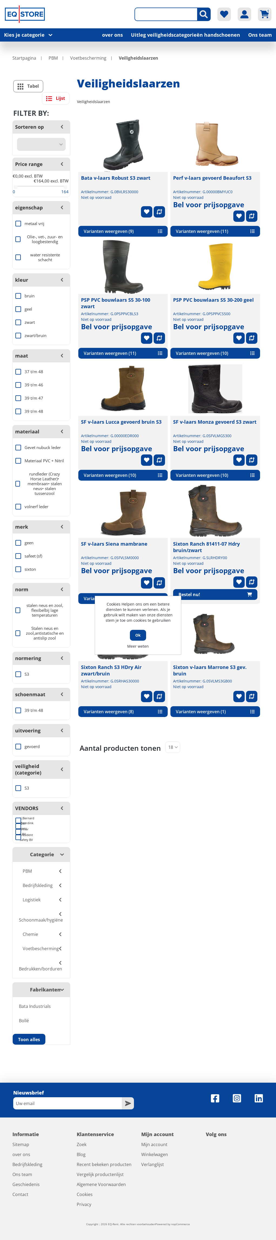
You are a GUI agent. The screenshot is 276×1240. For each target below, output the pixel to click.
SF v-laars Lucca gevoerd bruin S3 (121, 422)
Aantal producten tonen (120, 748)
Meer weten (138, 646)
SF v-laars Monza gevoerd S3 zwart (215, 422)
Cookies (85, 1194)
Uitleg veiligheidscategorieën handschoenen (185, 35)
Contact (20, 1194)
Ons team (260, 35)
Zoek (81, 1144)
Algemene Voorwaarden (101, 1184)
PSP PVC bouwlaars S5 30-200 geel (213, 300)
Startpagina (24, 58)
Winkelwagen (154, 1154)
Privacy (84, 1204)
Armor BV (20, 832)
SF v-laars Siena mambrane (114, 544)
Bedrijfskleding (27, 1164)
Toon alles (29, 1039)
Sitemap (20, 1144)
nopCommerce (180, 1224)
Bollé (24, 1021)
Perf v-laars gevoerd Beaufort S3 (212, 178)
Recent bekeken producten (104, 1164)
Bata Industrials (35, 1006)
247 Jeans (20, 826)
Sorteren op (29, 127)
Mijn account (154, 1144)
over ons (112, 35)
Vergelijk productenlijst (100, 1174)
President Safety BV (20, 837)
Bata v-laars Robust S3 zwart (115, 178)
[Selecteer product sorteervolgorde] (41, 144)
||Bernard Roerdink (20, 820)
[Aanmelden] (67, 1103)
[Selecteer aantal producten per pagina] (172, 747)
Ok (138, 635)
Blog (81, 1154)
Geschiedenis (26, 1184)
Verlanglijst (152, 1164)
